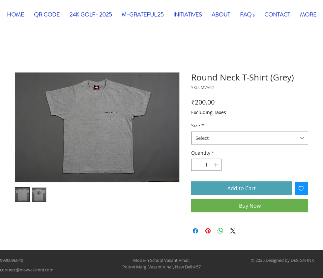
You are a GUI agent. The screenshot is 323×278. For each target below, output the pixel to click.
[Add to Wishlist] (301, 188)
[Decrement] (196, 164)
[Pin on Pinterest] (208, 231)
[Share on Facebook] (195, 231)
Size (197, 125)
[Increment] (216, 164)
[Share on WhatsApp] (220, 231)
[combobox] (249, 138)
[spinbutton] (206, 164)
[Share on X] (233, 231)
